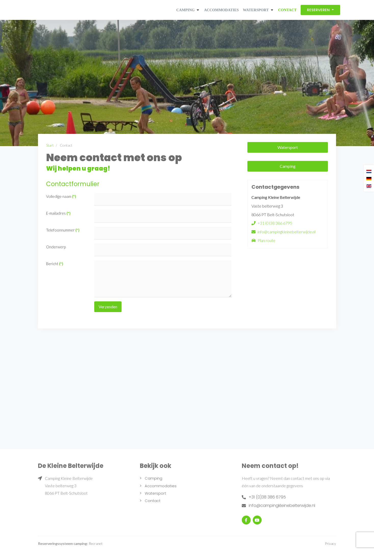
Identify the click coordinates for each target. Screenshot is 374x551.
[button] (197, 10)
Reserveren (319, 9)
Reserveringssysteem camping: (63, 543)
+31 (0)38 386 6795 (275, 223)
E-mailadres (58, 213)
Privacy (330, 543)
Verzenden (108, 306)
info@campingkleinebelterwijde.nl (286, 231)
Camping (185, 10)
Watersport (256, 10)
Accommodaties (221, 10)
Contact (287, 10)
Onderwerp (56, 247)
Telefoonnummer (62, 230)
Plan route (266, 240)
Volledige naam (61, 196)
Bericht (54, 263)
